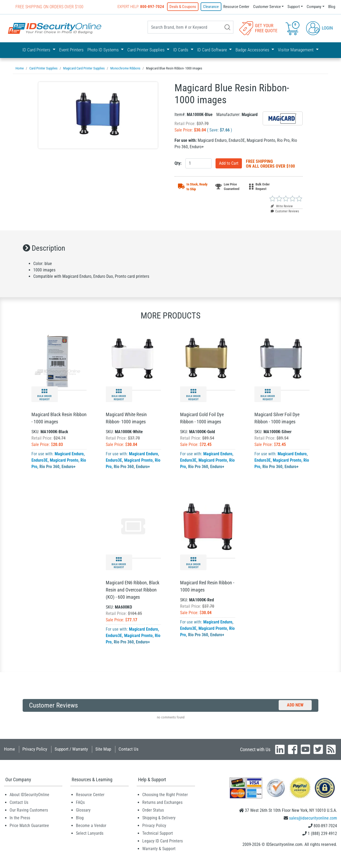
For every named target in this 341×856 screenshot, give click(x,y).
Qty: (177, 163)
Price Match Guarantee (29, 825)
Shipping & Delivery (159, 817)
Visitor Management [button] (296, 49)
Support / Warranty (71, 749)
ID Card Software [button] (212, 49)
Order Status (153, 810)
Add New (295, 705)
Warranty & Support (159, 848)
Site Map (103, 749)
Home (9, 749)
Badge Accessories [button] (253, 49)
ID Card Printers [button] (36, 49)
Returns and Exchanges (162, 802)
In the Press (20, 817)
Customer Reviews (285, 211)
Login (319, 27)
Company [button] (314, 6)
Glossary (83, 810)
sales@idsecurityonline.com (313, 818)
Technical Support (157, 833)
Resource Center (236, 6)
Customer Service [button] (267, 6)
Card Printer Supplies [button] (146, 49)
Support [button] (293, 6)
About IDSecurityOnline (29, 794)
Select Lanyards (89, 833)
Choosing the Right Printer (165, 794)
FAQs (80, 802)
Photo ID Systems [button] (103, 49)
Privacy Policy (34, 749)
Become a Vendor (91, 825)
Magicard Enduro (69, 453)
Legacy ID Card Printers (162, 840)
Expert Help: (141, 6)
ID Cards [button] (181, 49)
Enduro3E (39, 460)
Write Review (282, 206)
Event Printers (71, 49)
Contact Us (129, 749)
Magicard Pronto (64, 460)
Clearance (211, 6)
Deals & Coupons (183, 6)
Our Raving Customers (29, 810)
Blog (331, 6)
